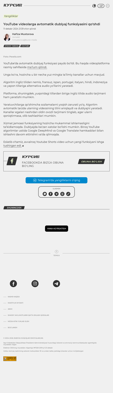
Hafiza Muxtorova (23, 34)
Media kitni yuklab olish (18, 321)
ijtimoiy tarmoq (12, 46)
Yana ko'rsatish (56, 228)
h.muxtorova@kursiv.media (24, 40)
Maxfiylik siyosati (15, 303)
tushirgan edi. (12, 145)
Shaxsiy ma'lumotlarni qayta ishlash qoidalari (28, 315)
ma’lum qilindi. (37, 67)
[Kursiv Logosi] (12, 5)
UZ (100, 6)
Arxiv (10, 309)
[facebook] (13, 283)
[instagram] (35, 283)
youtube (25, 46)
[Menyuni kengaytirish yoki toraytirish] (108, 6)
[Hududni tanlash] (94, 6)
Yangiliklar (11, 16)
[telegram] (56, 283)
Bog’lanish (12, 328)
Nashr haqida (14, 297)
